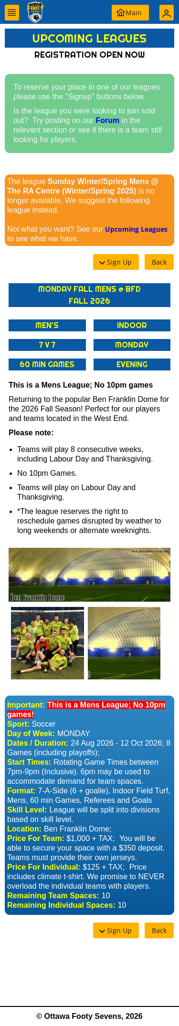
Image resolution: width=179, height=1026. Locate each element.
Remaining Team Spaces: (53, 896)
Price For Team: (35, 838)
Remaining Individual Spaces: (61, 905)
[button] (12, 13)
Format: (21, 791)
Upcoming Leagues (136, 229)
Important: (26, 705)
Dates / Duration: (37, 743)
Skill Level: (27, 810)
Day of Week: (31, 733)
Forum (108, 120)
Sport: (18, 724)
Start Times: (29, 762)
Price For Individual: (44, 867)
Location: (24, 829)
